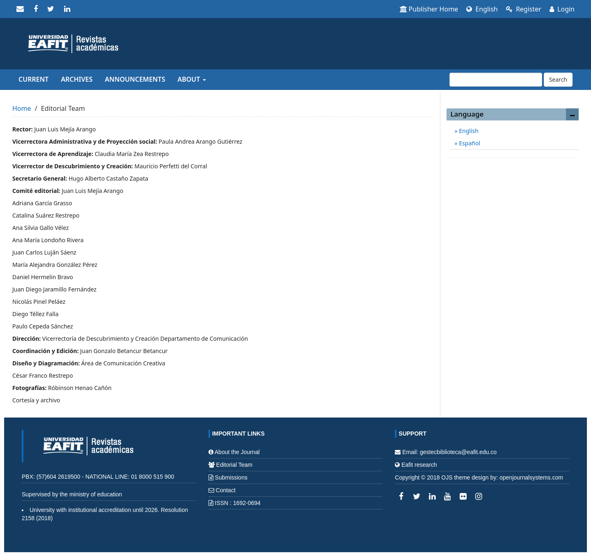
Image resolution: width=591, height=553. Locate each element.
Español (469, 143)
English (482, 9)
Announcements (135, 79)
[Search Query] (495, 80)
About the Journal (237, 452)
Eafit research (419, 464)
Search (558, 79)
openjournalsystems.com (531, 477)
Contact (226, 490)
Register (523, 9)
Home (21, 108)
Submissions (231, 477)
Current (33, 79)
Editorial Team (234, 464)
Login (562, 9)
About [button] (191, 79)
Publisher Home (429, 9)
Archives (76, 79)
